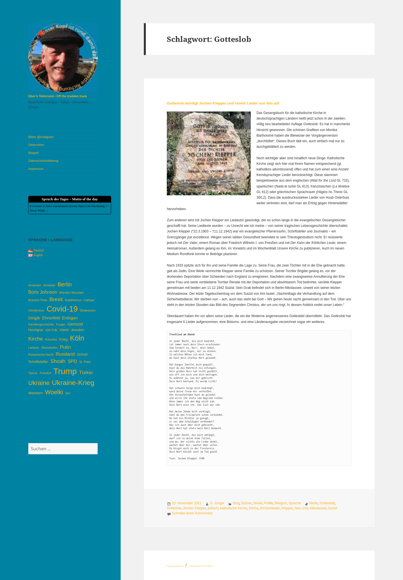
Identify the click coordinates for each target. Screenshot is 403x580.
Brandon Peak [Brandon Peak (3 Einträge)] (37, 300)
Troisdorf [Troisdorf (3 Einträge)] (45, 373)
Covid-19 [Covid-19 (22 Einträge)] (62, 309)
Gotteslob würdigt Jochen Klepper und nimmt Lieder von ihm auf (223, 103)
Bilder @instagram (41, 137)
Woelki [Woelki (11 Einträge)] (54, 392)
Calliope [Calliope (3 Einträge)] (89, 300)
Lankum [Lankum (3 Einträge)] (33, 347)
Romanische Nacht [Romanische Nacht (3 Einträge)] (40, 354)
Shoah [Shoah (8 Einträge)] (57, 361)
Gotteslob (174, 508)
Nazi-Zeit (301, 508)
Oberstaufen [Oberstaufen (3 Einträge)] (49, 347)
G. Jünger (217, 503)
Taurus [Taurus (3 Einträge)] (32, 373)
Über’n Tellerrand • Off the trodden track (57, 96)
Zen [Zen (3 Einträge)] (67, 393)
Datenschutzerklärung (43, 160)
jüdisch (213, 508)
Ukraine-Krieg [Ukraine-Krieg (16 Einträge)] (73, 382)
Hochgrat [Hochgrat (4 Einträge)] (35, 330)
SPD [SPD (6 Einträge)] (72, 361)
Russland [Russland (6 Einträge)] (65, 353)
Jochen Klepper (194, 508)
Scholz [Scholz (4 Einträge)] (82, 354)
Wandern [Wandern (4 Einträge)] (35, 393)
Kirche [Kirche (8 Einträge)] (35, 339)
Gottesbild (327, 503)
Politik (268, 503)
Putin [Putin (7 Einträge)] (65, 347)
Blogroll (33, 152)
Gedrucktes (36, 144)
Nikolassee (318, 508)
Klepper (287, 508)
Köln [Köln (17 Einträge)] (77, 338)
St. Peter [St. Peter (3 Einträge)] (85, 361)
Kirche (254, 508)
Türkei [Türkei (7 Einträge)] (86, 372)
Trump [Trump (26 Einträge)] (65, 371)
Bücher (246, 503)
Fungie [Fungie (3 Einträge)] (60, 324)
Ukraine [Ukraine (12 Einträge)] (39, 382)
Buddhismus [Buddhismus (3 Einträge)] (73, 300)
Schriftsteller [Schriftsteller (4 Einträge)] (38, 362)
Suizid (332, 508)
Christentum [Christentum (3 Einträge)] (36, 310)
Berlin (314, 503)
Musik (258, 503)
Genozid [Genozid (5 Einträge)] (75, 324)
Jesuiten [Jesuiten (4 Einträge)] (77, 330)
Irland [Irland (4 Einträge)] (64, 330)
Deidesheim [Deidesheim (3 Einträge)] (88, 310)
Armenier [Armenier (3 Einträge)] (49, 285)
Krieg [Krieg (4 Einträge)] (63, 339)
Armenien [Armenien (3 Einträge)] (34, 285)
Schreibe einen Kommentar (192, 513)
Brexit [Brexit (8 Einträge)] (56, 299)
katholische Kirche (233, 508)
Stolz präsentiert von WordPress (201, 566)
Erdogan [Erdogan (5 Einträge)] (70, 318)
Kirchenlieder (270, 508)
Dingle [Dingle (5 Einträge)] (34, 318)
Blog (236, 503)
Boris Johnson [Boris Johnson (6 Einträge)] (42, 291)
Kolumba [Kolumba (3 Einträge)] (51, 339)
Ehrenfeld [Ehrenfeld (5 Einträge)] (51, 318)
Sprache (295, 503)
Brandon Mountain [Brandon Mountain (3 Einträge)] (71, 292)
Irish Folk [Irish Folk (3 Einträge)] (51, 330)
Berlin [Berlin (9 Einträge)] (65, 284)
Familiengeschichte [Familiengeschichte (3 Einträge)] (41, 324)
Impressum (35, 168)
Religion (281, 503)
